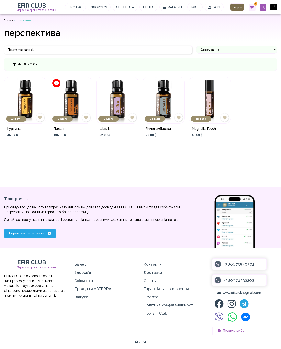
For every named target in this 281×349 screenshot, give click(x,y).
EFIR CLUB (31, 5)
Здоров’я (82, 272)
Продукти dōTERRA (92, 288)
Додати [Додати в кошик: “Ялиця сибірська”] (155, 118)
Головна (9, 20)
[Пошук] (98, 50)
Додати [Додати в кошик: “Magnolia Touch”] (201, 118)
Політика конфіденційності (169, 305)
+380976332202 (238, 280)
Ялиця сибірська (158, 129)
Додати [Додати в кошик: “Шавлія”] (108, 118)
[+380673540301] (217, 264)
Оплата (150, 280)
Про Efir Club (155, 313)
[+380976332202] (217, 280)
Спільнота (83, 280)
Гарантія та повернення (166, 288)
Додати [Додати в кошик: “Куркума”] (16, 118)
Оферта (151, 297)
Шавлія (104, 129)
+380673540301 (238, 264)
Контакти (153, 264)
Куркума (14, 129)
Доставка (153, 272)
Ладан (58, 129)
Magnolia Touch (204, 129)
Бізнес (80, 264)
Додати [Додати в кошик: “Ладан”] (62, 118)
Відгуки (81, 297)
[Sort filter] (236, 50)
